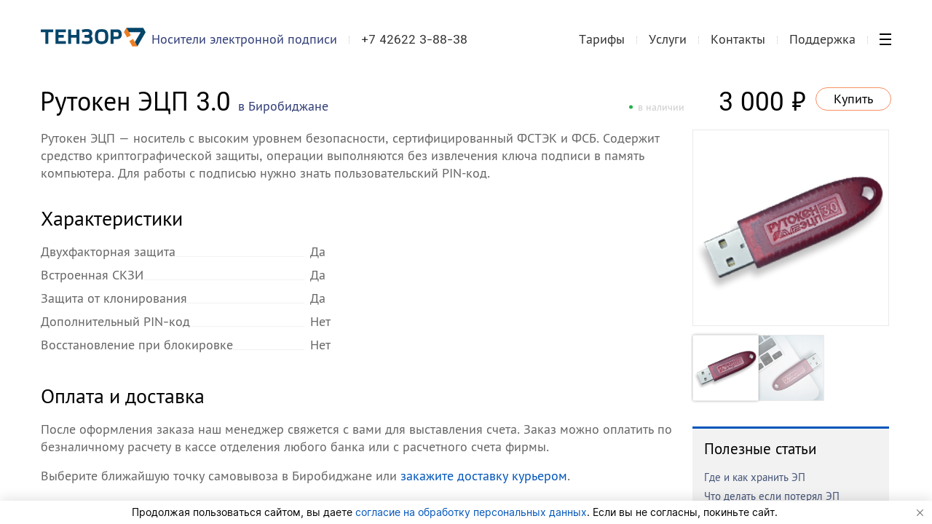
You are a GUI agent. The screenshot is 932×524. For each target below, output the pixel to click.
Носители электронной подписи (244, 39)
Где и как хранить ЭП (754, 477)
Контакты (738, 39)
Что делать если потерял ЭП (772, 496)
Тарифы (602, 39)
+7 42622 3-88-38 (414, 39)
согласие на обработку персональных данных (471, 512)
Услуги (668, 39)
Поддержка (822, 39)
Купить (853, 98)
